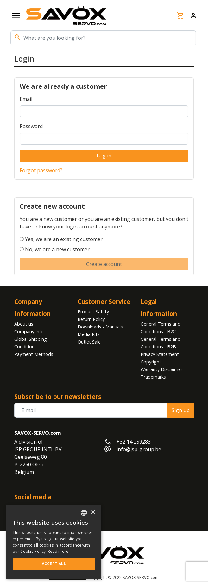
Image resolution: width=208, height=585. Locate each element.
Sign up (181, 410)
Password (31, 126)
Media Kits (89, 334)
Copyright (151, 362)
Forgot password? (41, 170)
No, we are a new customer (57, 249)
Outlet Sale (89, 342)
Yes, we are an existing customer (64, 239)
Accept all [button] (54, 563)
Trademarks (153, 377)
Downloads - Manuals (100, 327)
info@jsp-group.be (139, 449)
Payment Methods (33, 354)
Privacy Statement (160, 354)
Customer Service (104, 301)
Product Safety (93, 312)
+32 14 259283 (134, 441)
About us (23, 324)
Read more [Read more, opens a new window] (58, 551)
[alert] (53, 542)
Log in (104, 155)
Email (26, 99)
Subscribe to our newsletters (57, 396)
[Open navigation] (15, 15)
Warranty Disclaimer (161, 369)
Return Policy (91, 319)
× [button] (92, 512)
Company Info (29, 331)
